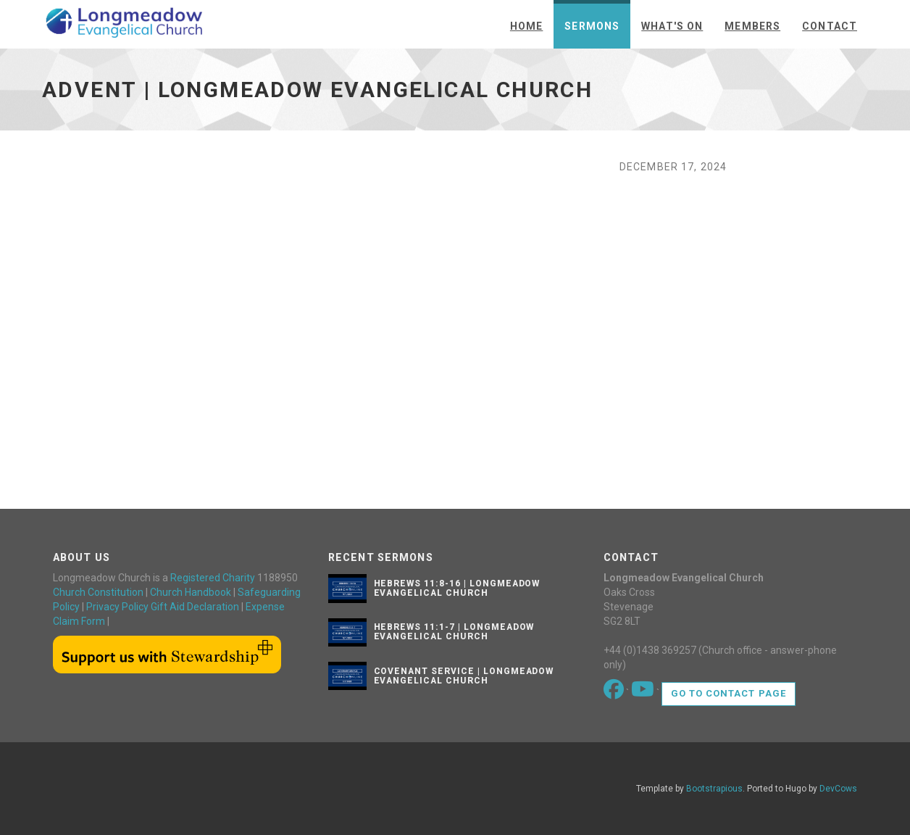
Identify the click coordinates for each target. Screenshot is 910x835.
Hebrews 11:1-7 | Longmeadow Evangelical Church (454, 631)
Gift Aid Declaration (195, 606)
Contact (829, 26)
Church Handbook (190, 592)
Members (752, 26)
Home (526, 26)
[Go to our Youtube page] (643, 693)
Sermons (591, 26)
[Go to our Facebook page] (615, 693)
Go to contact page (728, 693)
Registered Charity (212, 577)
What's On (672, 26)
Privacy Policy (117, 606)
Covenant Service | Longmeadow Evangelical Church (464, 676)
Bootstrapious (714, 789)
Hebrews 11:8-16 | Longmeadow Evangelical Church (457, 588)
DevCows (838, 789)
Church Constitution (98, 592)
